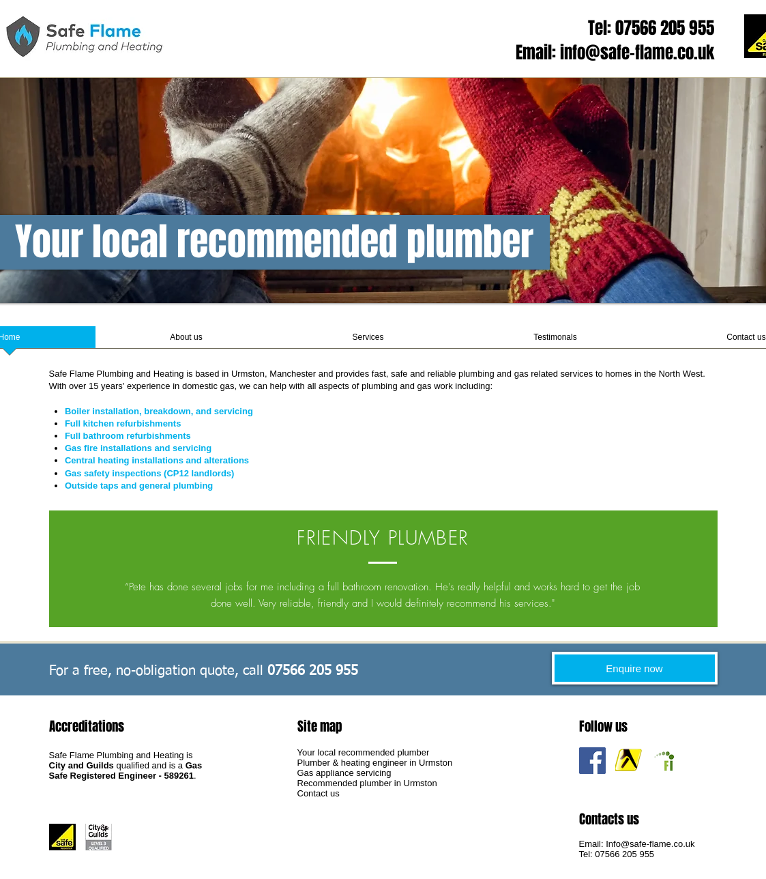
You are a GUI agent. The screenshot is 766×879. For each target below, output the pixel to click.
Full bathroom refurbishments (128, 436)
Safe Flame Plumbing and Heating (116, 374)
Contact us (318, 793)
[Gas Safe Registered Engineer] (62, 837)
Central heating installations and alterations (157, 460)
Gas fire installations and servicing (138, 448)
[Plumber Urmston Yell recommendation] (628, 760)
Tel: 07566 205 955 (651, 28)
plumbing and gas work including (426, 386)
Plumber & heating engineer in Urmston (375, 763)
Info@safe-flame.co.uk (650, 844)
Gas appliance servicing (344, 773)
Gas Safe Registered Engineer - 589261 (126, 770)
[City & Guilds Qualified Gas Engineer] (98, 837)
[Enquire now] (635, 668)
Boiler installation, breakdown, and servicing (159, 411)
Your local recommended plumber (363, 752)
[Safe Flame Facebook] (592, 760)
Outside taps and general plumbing (139, 485)
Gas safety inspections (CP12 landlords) (150, 473)
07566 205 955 (624, 854)
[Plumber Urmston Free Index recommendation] (664, 760)
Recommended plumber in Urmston (367, 783)
